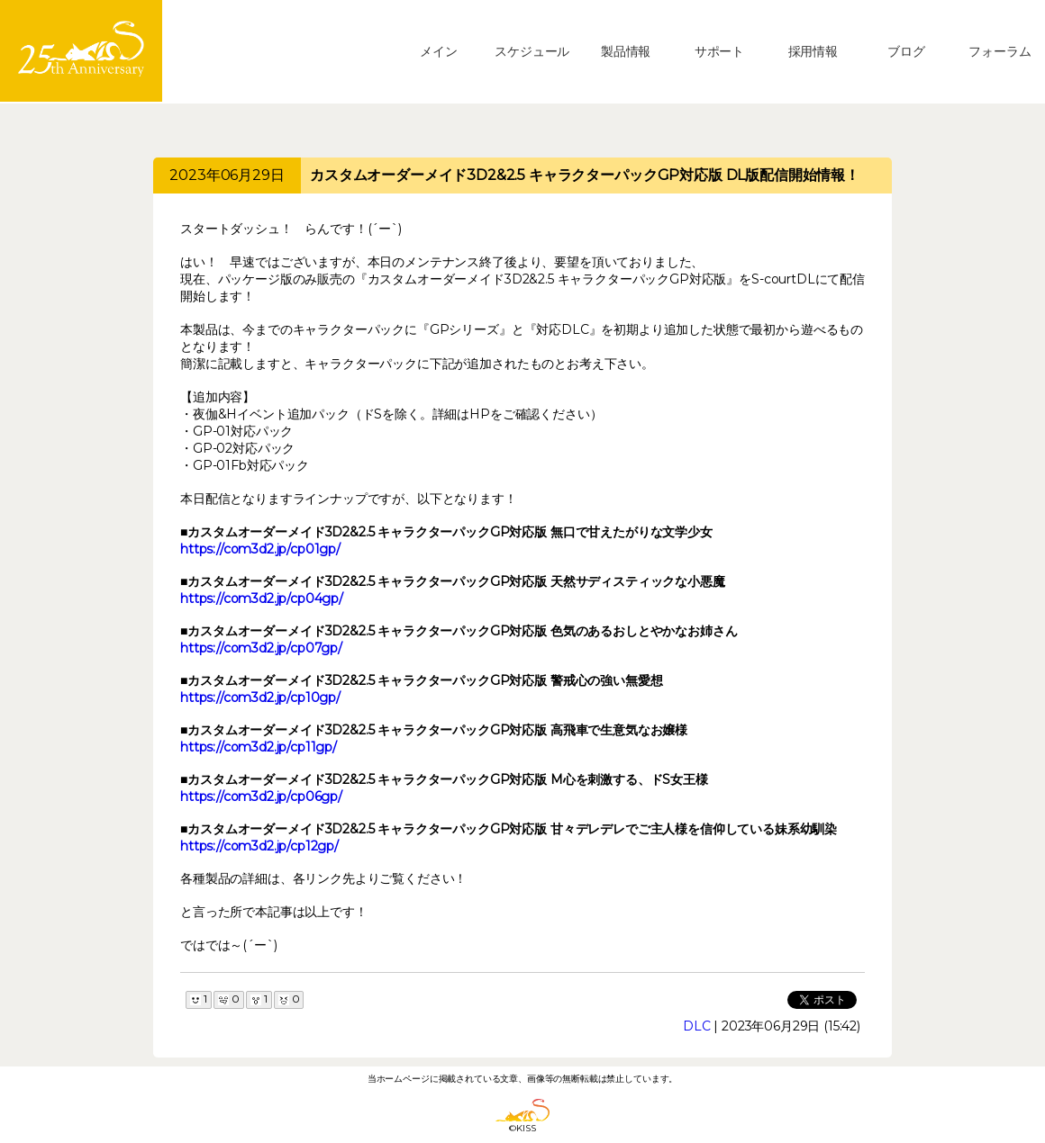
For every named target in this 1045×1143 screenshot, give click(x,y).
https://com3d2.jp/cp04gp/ (261, 598)
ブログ (906, 51)
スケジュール (532, 51)
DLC (697, 1026)
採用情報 (813, 51)
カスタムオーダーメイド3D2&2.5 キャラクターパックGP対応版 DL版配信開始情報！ (584, 175)
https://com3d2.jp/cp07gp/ (261, 648)
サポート (719, 51)
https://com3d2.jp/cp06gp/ (261, 796)
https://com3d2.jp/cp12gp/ (259, 846)
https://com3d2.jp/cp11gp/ (258, 747)
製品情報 (625, 51)
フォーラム (999, 51)
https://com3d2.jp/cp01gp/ (260, 549)
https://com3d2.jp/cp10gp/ (260, 697)
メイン (439, 51)
